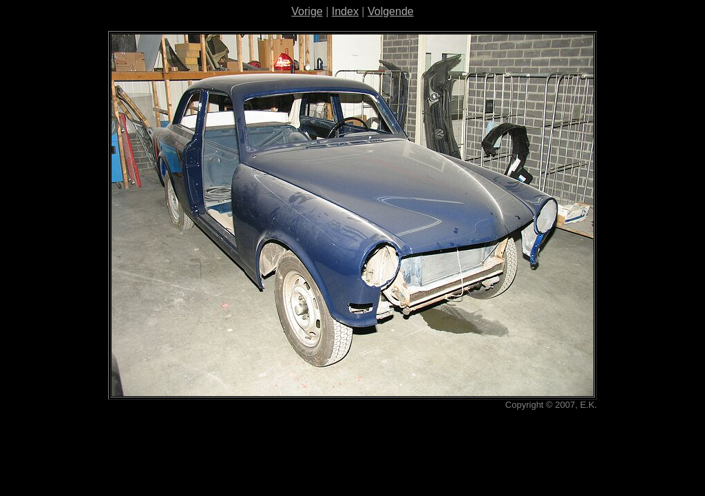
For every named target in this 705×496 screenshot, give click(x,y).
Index (345, 11)
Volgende (391, 11)
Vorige (306, 11)
